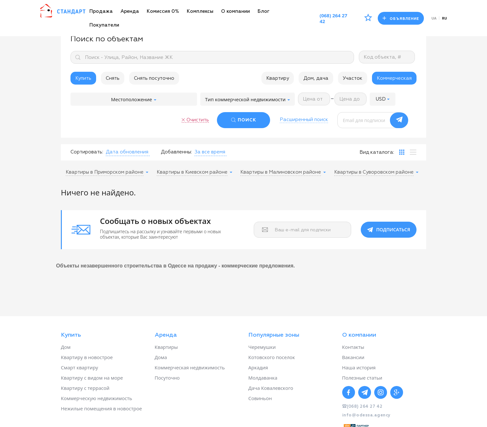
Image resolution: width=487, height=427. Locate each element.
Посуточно (167, 377)
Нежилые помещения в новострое (101, 408)
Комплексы (200, 11)
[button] (382, 99)
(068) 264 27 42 (333, 18)
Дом (65, 347)
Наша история (359, 367)
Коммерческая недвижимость (190, 367)
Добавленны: (176, 152)
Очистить (197, 120)
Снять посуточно (154, 78)
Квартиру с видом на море (92, 377)
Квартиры (166, 347)
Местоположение (134, 99)
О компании (235, 11)
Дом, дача (315, 78)
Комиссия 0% (163, 11)
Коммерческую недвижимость (96, 398)
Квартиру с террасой (85, 388)
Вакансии (353, 357)
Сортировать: (86, 152)
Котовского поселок (271, 357)
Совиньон (260, 398)
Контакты (353, 347)
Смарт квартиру (79, 367)
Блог (263, 11)
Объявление (401, 18)
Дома (161, 357)
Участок (352, 78)
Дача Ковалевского (270, 388)
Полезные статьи (362, 377)
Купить (83, 78)
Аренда (129, 11)
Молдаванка (262, 377)
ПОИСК (247, 120)
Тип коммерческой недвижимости (247, 99)
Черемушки (262, 347)
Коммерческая (394, 78)
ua (434, 18)
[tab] (401, 152)
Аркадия (258, 367)
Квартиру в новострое (87, 357)
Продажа (101, 11)
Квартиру (277, 78)
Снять (113, 78)
